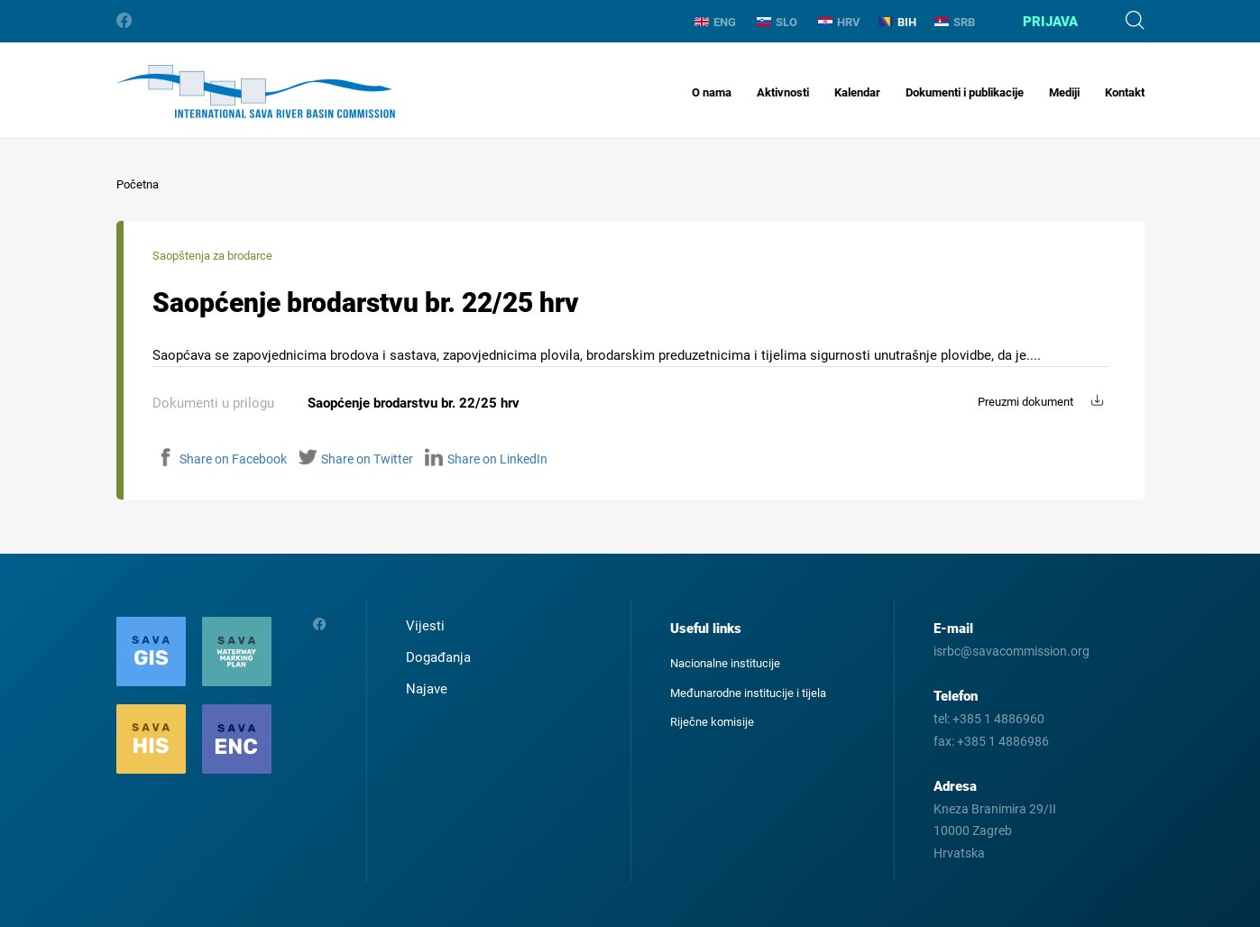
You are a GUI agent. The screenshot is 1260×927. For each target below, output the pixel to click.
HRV (839, 22)
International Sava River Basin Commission (255, 91)
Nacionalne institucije (725, 663)
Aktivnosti (783, 92)
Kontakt (1125, 92)
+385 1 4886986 (1003, 741)
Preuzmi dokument (1025, 401)
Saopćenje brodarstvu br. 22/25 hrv (414, 403)
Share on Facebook (222, 459)
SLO (777, 22)
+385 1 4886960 (998, 718)
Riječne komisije (712, 722)
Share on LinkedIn (486, 459)
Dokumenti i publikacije (965, 92)
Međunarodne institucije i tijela (748, 693)
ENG (715, 22)
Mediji (1064, 92)
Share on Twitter (356, 459)
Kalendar (857, 92)
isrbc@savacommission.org (1012, 651)
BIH (897, 22)
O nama (711, 92)
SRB (954, 22)
